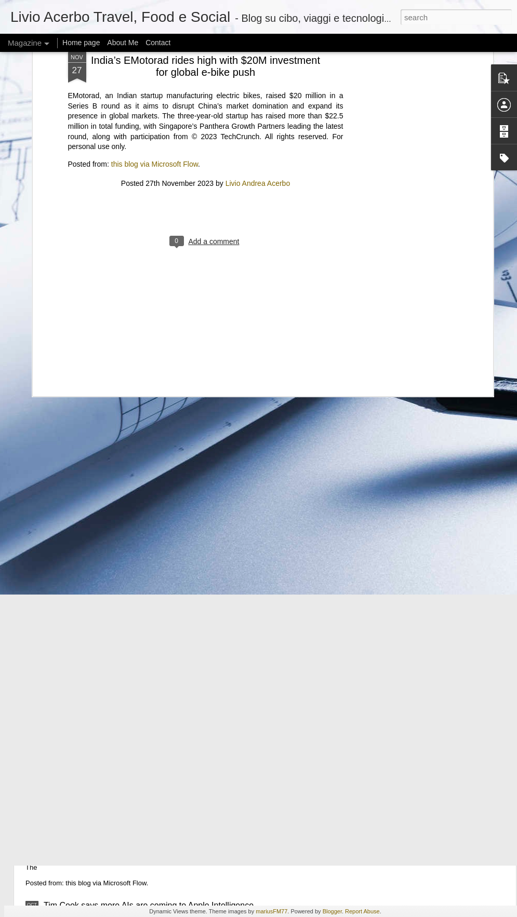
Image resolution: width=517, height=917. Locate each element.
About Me (122, 42)
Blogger (332, 911)
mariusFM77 (271, 911)
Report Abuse (362, 911)
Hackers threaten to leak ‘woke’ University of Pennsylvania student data (175, 564)
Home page (81, 42)
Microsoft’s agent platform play (100, 833)
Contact (157, 42)
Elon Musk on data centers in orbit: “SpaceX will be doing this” (158, 784)
